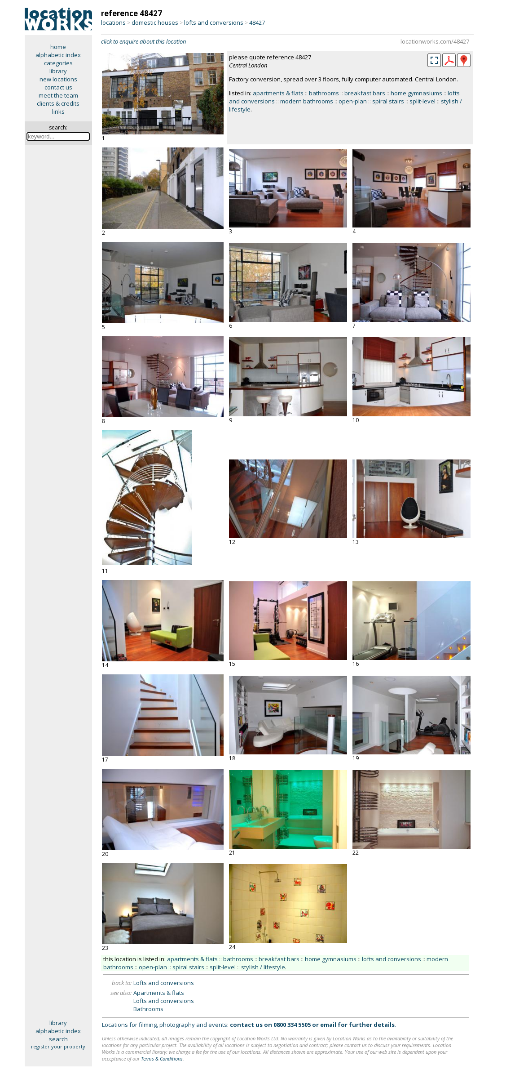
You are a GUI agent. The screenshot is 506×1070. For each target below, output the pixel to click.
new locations (58, 79)
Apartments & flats (158, 993)
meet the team (58, 95)
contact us (58, 87)
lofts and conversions (213, 22)
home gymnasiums (416, 93)
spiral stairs (388, 101)
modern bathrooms (306, 101)
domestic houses (155, 22)
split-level (422, 101)
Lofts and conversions (163, 983)
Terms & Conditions (162, 1058)
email (328, 1025)
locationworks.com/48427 (434, 41)
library (58, 71)
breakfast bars (364, 93)
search (58, 1039)
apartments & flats (278, 93)
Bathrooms (148, 1009)
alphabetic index (58, 55)
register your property (58, 1046)
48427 (257, 22)
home (58, 47)
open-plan (353, 101)
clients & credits (58, 103)
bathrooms (324, 93)
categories (58, 63)
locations (113, 22)
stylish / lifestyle (263, 967)
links (58, 111)
